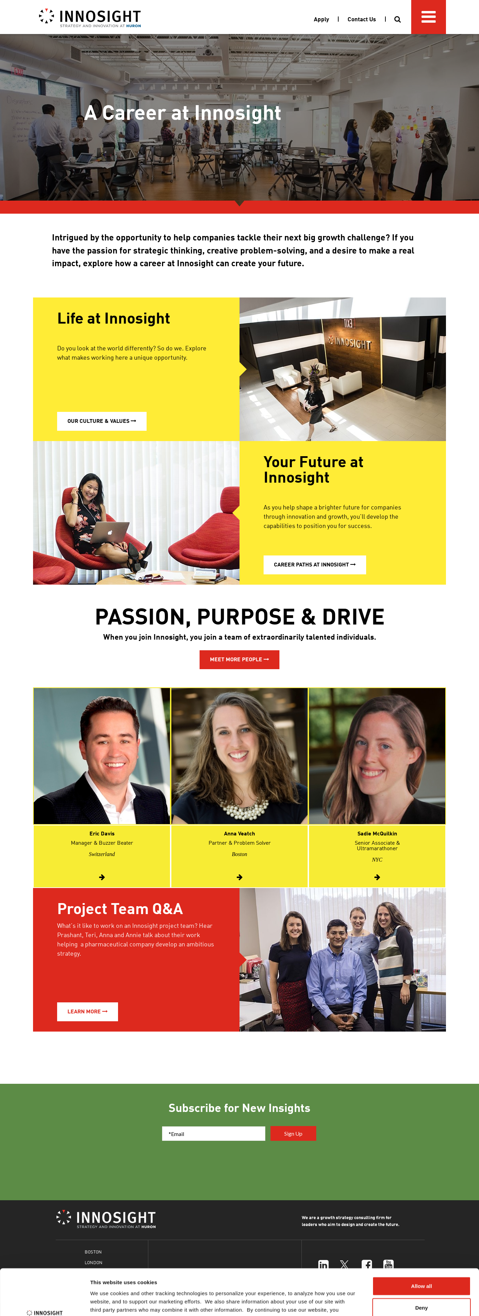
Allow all (421, 1243)
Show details (361, 1302)
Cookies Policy (333, 1275)
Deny (421, 1265)
